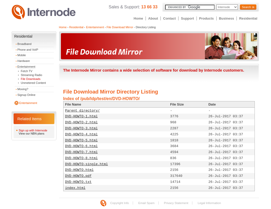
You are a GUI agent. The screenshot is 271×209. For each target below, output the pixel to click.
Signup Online (27, 94)
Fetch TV (26, 71)
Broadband (25, 43)
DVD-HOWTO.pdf (78, 176)
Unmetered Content (33, 82)
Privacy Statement (176, 203)
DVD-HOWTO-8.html (81, 158)
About (153, 18)
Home (138, 18)
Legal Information (209, 203)
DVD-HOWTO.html (79, 170)
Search (246, 7)
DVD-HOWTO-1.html (81, 116)
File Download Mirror (120, 27)
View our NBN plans (31, 133)
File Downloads (31, 78)
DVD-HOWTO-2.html (81, 122)
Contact (169, 18)
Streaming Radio (31, 75)
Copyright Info (119, 203)
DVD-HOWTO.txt (78, 182)
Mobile (22, 55)
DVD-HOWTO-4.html (81, 134)
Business (226, 18)
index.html (75, 188)
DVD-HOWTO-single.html (86, 164)
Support (187, 18)
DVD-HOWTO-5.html (81, 140)
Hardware (24, 60)
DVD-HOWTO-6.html (81, 146)
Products (206, 18)
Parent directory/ (82, 111)
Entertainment (26, 66)
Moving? (23, 89)
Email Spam (146, 203)
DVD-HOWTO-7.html (81, 152)
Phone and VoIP (28, 49)
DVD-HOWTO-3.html (81, 128)
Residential (248, 18)
